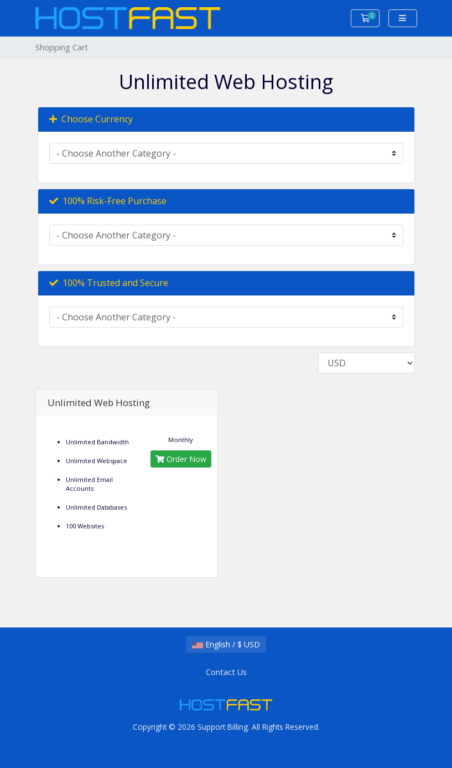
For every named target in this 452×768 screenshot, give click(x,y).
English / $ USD (226, 644)
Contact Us (226, 672)
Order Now (180, 459)
